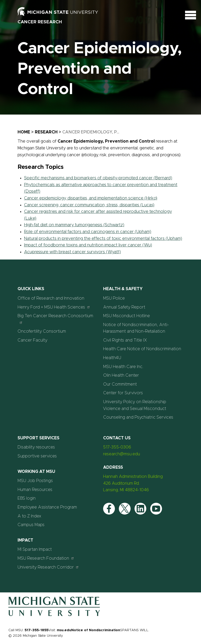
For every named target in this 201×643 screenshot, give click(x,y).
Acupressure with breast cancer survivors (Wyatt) (72, 252)
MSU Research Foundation (46, 558)
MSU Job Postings (35, 481)
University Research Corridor (48, 567)
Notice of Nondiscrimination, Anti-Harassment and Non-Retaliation (136, 328)
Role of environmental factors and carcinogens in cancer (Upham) (87, 232)
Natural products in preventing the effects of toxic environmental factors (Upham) (103, 238)
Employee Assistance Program (47, 507)
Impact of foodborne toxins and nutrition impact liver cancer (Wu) (88, 245)
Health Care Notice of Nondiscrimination (142, 349)
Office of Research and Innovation (51, 298)
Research (46, 132)
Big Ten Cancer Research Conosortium (55, 319)
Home (24, 132)
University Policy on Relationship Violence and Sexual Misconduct (134, 405)
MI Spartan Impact (35, 549)
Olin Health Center (121, 375)
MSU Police (114, 298)
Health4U (112, 358)
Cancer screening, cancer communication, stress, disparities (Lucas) (89, 205)
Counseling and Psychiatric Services (138, 417)
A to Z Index (29, 516)
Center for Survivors (123, 393)
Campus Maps (31, 525)
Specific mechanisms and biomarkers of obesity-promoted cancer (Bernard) (98, 178)
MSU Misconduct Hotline (126, 316)
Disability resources (36, 447)
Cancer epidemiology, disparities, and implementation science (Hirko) (90, 198)
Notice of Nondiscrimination (95, 630)
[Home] (54, 615)
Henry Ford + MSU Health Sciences (54, 307)
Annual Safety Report (124, 307)
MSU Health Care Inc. (123, 367)
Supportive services (37, 456)
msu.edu (64, 630)
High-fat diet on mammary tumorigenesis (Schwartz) (74, 225)
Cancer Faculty (32, 340)
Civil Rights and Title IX (125, 340)
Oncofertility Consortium (42, 331)
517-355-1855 (36, 630)
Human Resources (35, 490)
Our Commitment (120, 384)
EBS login (27, 498)
